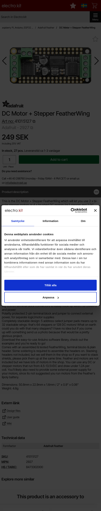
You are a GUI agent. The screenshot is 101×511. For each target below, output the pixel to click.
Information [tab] (50, 220)
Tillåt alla (50, 285)
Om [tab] (83, 220)
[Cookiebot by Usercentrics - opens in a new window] (70, 210)
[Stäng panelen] (95, 210)
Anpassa (50, 297)
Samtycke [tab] (18, 220)
